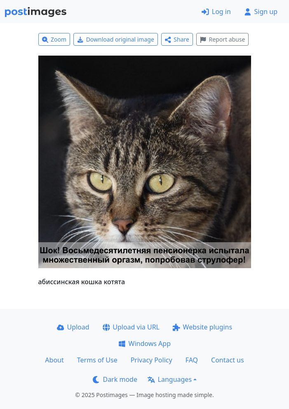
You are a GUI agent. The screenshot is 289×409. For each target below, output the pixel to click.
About (54, 360)
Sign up (260, 11)
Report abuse (222, 39)
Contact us (227, 360)
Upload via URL (131, 327)
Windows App (144, 343)
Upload (73, 327)
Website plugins (202, 327)
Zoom (54, 39)
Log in (216, 11)
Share (177, 39)
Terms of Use (97, 360)
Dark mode (115, 379)
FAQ (192, 360)
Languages (170, 379)
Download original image (115, 39)
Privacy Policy (151, 360)
